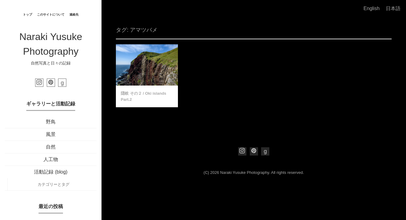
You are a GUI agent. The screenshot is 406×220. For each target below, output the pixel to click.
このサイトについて (51, 14)
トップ (27, 14)
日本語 (393, 8)
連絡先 (74, 14)
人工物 (50, 159)
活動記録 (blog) (50, 171)
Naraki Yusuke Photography (244, 172)
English (371, 8)
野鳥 (51, 121)
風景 (51, 134)
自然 (51, 146)
